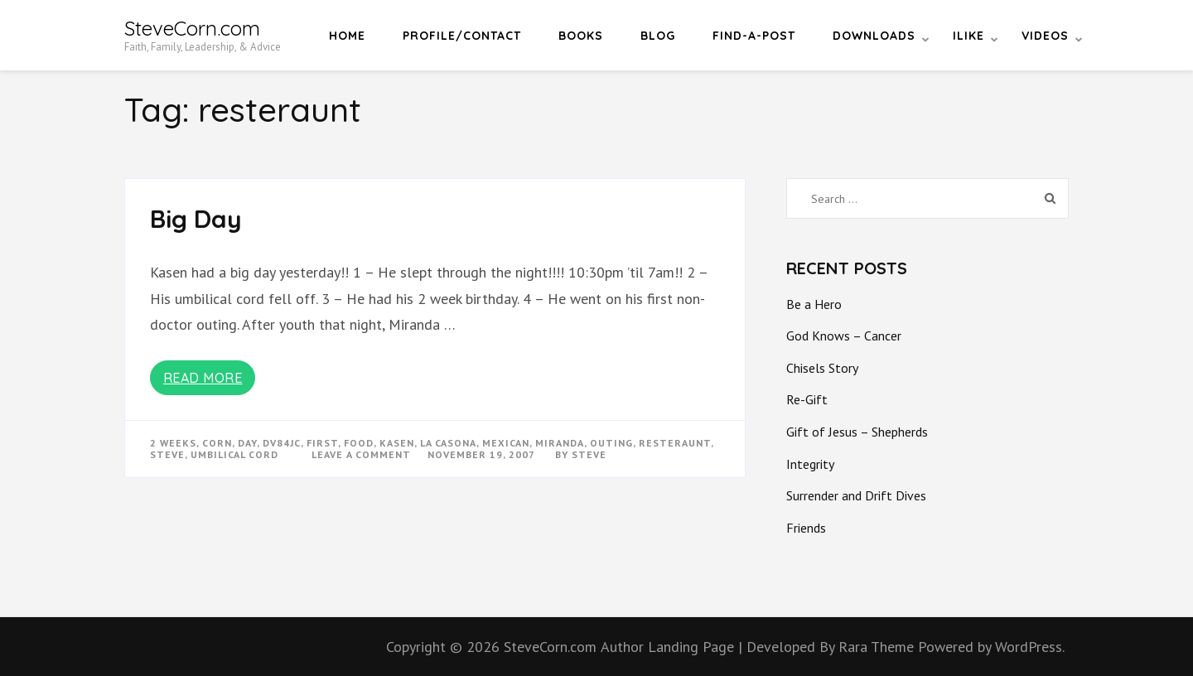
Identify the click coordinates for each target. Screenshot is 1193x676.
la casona (448, 443)
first (322, 443)
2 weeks (173, 443)
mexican (505, 443)
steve (167, 454)
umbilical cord (234, 454)
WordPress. (1030, 646)
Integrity (810, 464)
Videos (1045, 35)
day (247, 443)
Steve (589, 454)
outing (611, 443)
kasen (396, 443)
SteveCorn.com (192, 28)
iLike (968, 35)
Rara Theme (878, 646)
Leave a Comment (361, 454)
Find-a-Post (753, 35)
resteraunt (675, 443)
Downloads (874, 35)
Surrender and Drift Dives (856, 495)
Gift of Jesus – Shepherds (857, 431)
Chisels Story (822, 368)
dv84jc (282, 443)
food (359, 443)
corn (217, 443)
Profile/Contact (462, 35)
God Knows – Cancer (843, 335)
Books (580, 35)
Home (347, 35)
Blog (657, 35)
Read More (203, 377)
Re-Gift (807, 399)
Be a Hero (814, 304)
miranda (559, 443)
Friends (806, 527)
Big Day (196, 218)
